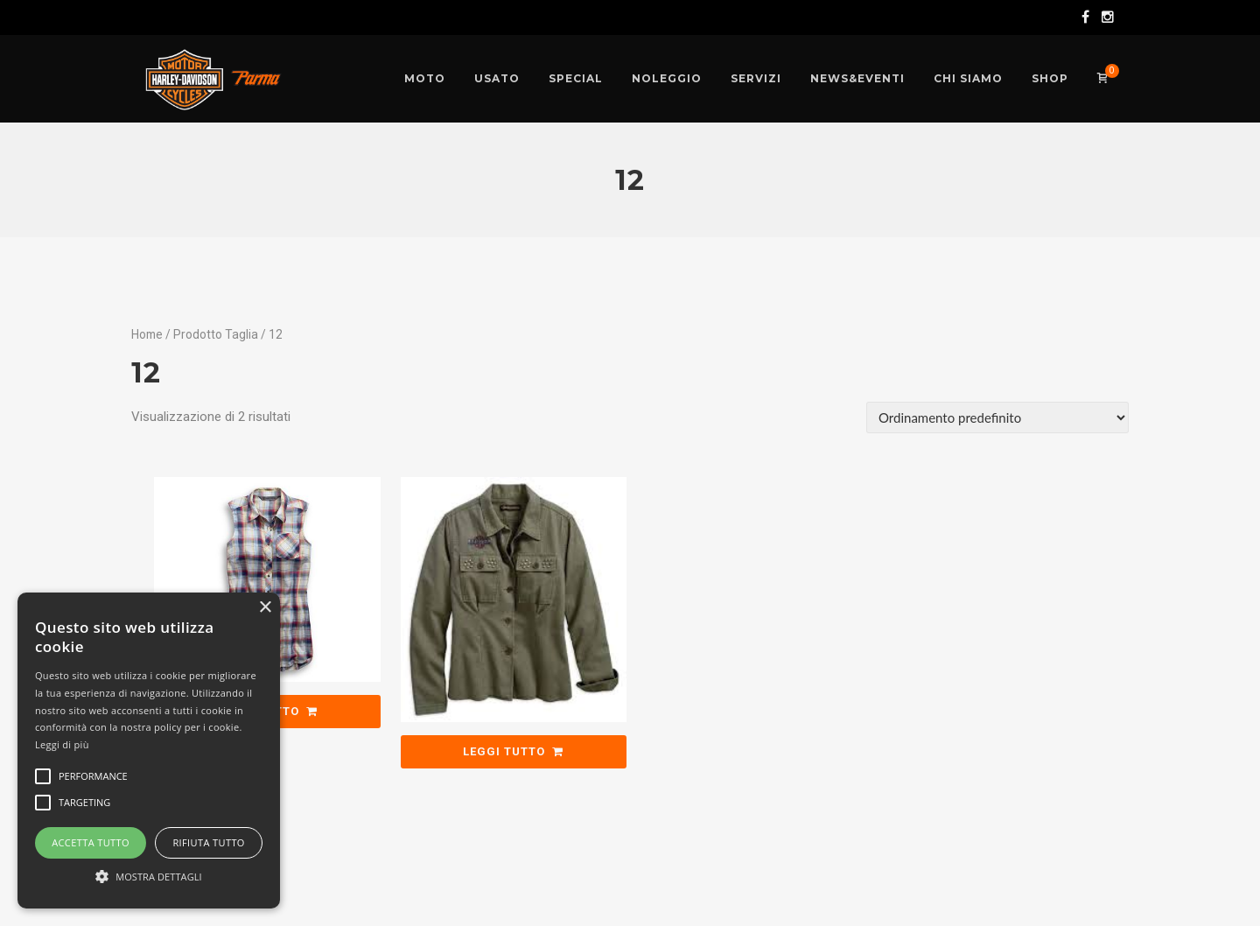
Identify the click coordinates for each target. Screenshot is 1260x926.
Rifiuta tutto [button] (208, 842)
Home (147, 334)
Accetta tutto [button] (91, 842)
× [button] (264, 607)
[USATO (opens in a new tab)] (497, 79)
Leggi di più (62, 744)
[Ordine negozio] (997, 417)
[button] (148, 876)
